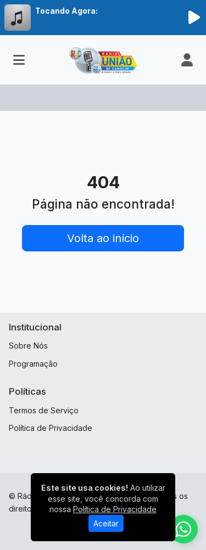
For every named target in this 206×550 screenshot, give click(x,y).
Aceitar (106, 523)
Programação (33, 363)
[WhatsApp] (183, 529)
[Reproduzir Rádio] (194, 17)
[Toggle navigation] (19, 60)
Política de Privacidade (50, 428)
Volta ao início (103, 238)
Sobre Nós (28, 345)
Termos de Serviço (44, 410)
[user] (187, 60)
